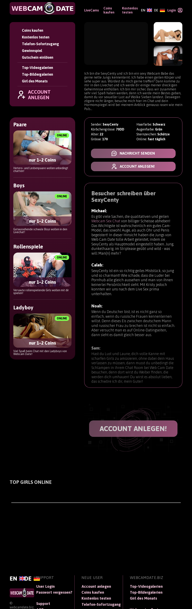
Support (43, 604)
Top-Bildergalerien (37, 74)
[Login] (174, 10)
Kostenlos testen (35, 37)
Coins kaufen (32, 30)
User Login (45, 586)
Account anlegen (96, 586)
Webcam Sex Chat (105, 221)
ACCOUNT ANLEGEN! (133, 429)
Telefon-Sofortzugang (40, 44)
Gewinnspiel (32, 50)
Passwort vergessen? (54, 592)
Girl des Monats (35, 81)
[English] (146, 10)
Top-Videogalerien (37, 67)
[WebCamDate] (42, 8)
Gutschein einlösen (37, 57)
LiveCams (91, 10)
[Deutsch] (159, 10)
